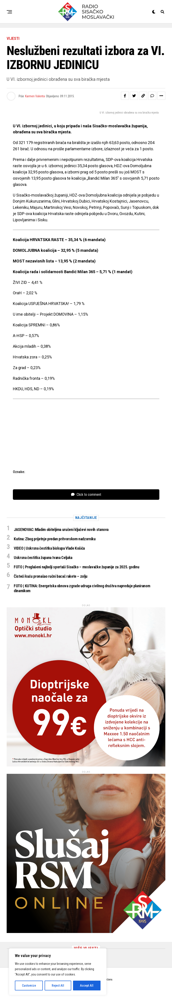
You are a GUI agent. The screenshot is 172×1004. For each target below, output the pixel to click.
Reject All (58, 985)
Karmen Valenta (35, 96)
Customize (29, 985)
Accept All (86, 985)
